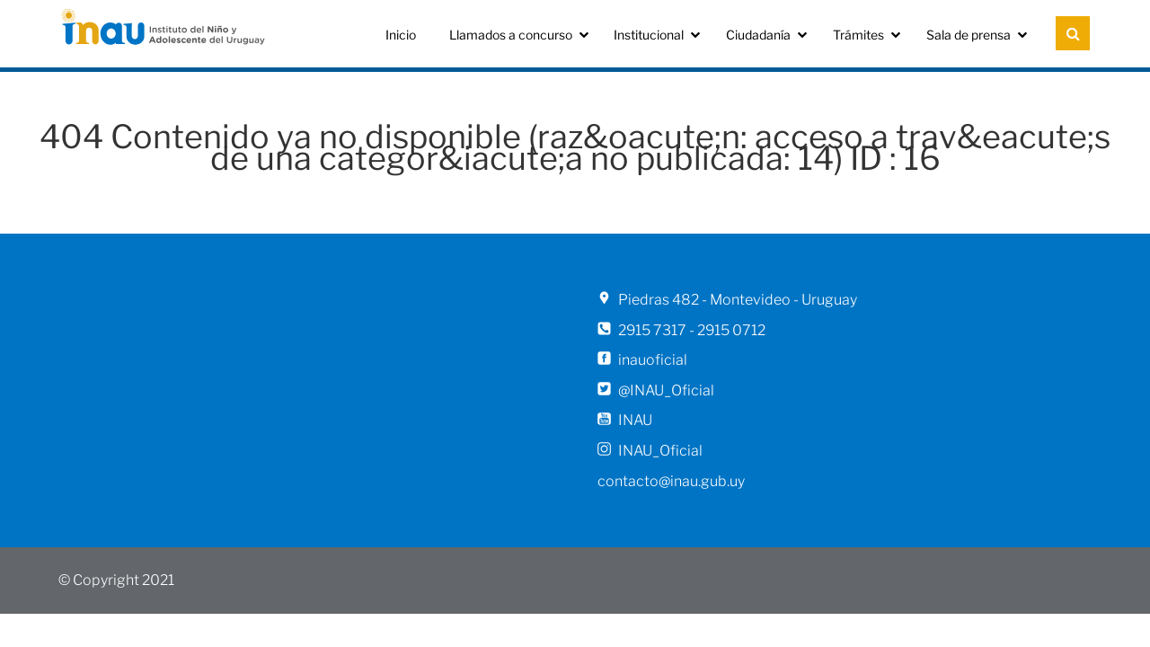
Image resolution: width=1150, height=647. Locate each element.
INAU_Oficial (660, 450)
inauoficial (652, 359)
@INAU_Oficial (666, 390)
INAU (635, 420)
